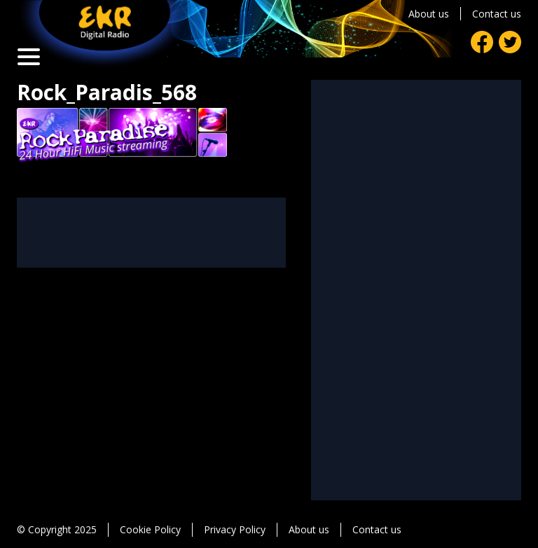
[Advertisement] (151, 233)
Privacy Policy (234, 529)
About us (428, 13)
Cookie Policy (150, 529)
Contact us (496, 13)
